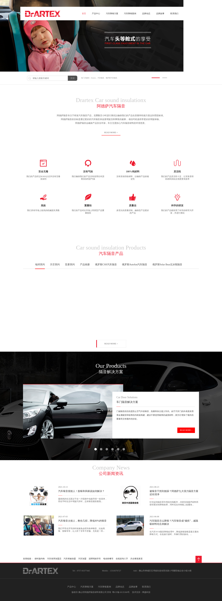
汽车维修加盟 (70, 559)
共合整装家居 (137, 559)
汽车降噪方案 (112, 13)
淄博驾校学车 (95, 559)
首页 (84, 13)
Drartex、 (94, 78)
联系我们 (174, 13)
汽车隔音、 (102, 78)
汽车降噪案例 (130, 13)
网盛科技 (146, 592)
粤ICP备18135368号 (121, 592)
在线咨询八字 (122, 559)
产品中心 (96, 13)
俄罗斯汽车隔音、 (112, 78)
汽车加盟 (82, 559)
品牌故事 (160, 13)
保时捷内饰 (40, 559)
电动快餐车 (109, 559)
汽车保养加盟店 (54, 559)
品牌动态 (146, 13)
